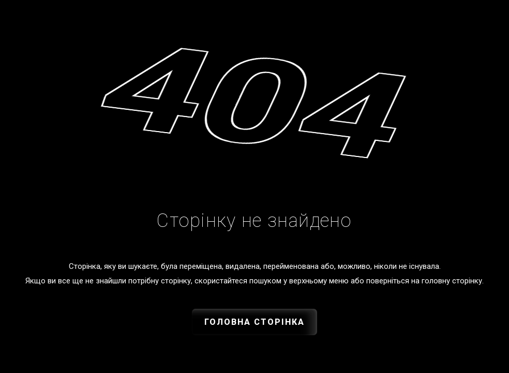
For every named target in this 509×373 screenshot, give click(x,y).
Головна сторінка (254, 322)
